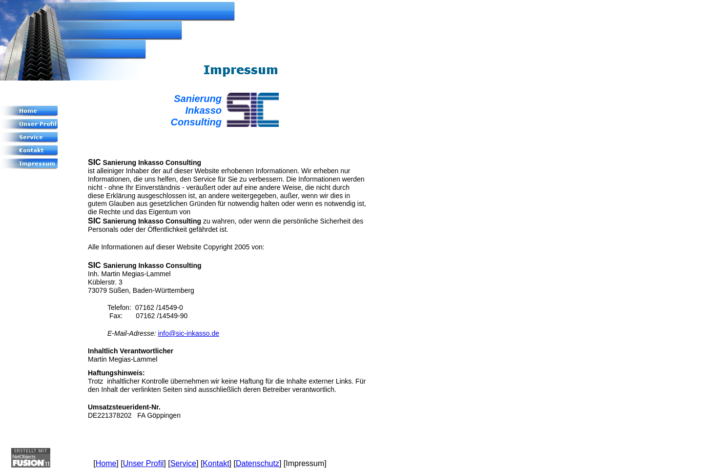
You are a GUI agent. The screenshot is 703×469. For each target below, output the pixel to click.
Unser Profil (143, 463)
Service (183, 463)
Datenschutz (257, 463)
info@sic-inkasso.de (188, 333)
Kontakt (216, 463)
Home (106, 463)
